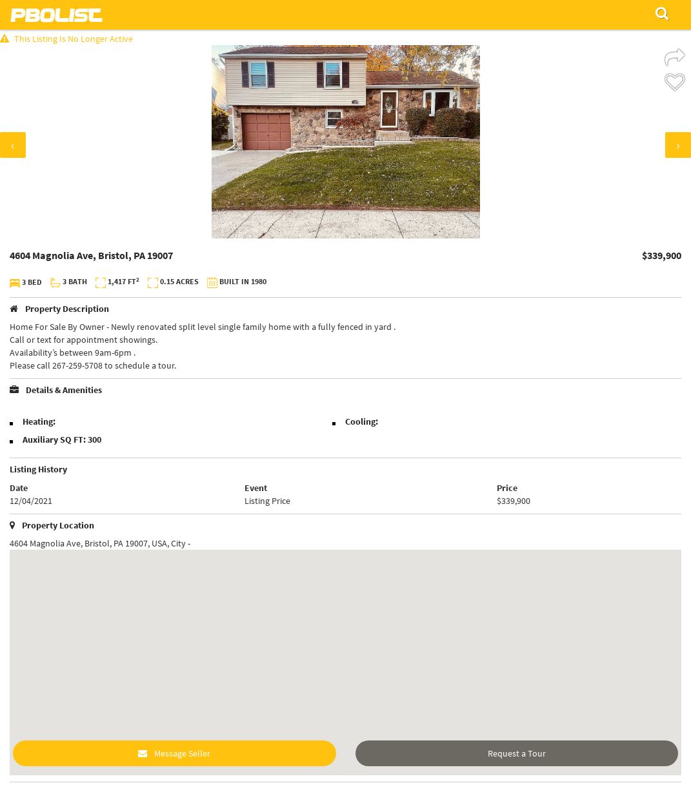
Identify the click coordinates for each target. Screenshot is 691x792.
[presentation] (13, 145)
